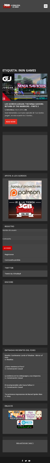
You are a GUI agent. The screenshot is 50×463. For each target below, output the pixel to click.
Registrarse (9, 254)
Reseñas (10, 359)
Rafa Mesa (10, 110)
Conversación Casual (15, 369)
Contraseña (7, 239)
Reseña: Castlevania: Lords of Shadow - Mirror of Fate (24, 356)
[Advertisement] (25, 38)
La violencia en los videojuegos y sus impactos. (23, 376)
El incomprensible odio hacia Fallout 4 (19, 385)
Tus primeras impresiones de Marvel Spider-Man (23, 394)
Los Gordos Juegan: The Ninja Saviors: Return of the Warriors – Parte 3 (24, 105)
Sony (9, 396)
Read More (10, 122)
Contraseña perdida (12, 260)
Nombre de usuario (9, 230)
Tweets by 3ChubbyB (13, 274)
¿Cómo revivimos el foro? (14, 367)
